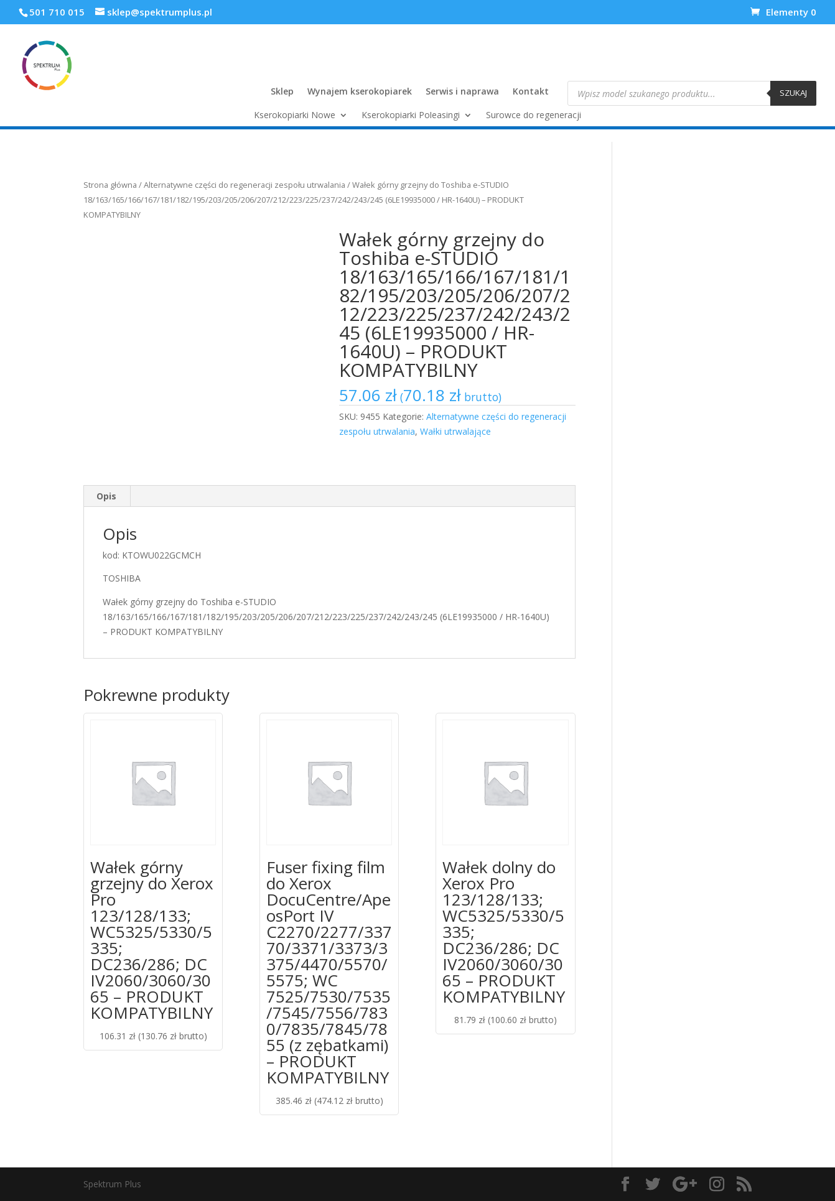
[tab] (107, 496)
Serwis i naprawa (462, 92)
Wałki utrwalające (455, 431)
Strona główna (110, 184)
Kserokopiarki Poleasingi (411, 116)
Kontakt (531, 92)
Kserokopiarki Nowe (294, 116)
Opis (106, 496)
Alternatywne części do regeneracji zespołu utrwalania (244, 184)
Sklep (282, 92)
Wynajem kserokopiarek (359, 92)
